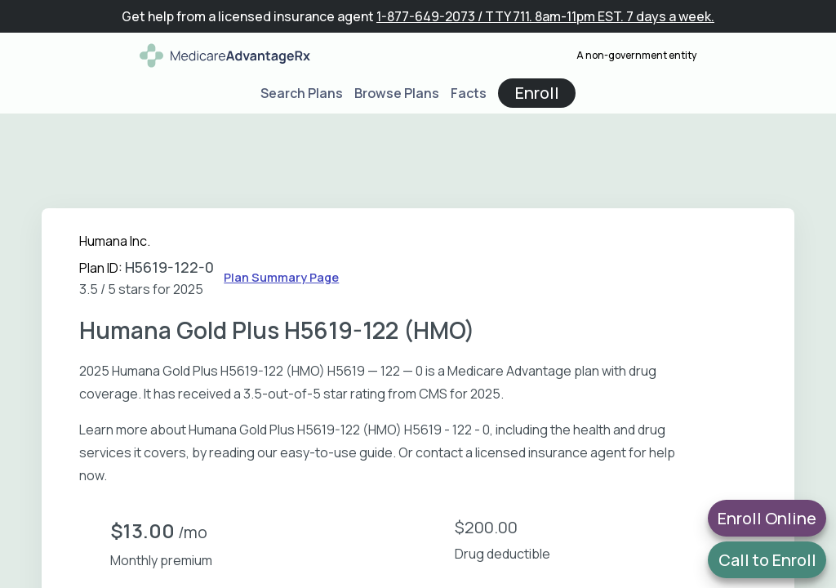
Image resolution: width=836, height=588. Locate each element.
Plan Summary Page (281, 277)
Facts (469, 93)
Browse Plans (396, 93)
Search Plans (301, 93)
